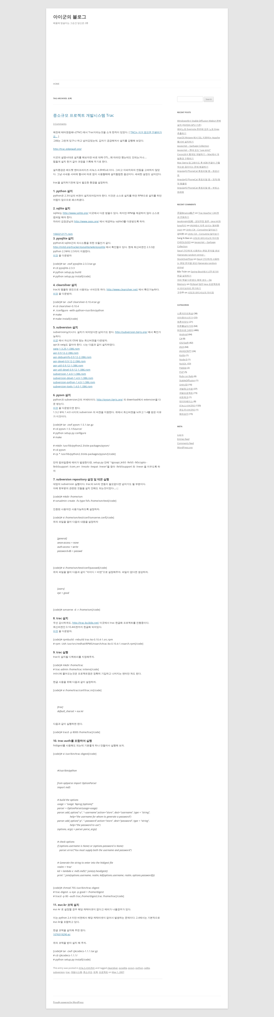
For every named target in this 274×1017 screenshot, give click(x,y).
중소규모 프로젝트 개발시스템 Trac (83, 115)
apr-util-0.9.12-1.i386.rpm (68, 365)
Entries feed (183, 439)
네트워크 (183, 397)
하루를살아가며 (185, 326)
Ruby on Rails (186, 376)
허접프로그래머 (185, 330)
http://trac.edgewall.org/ (67, 149)
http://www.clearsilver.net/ (122, 289)
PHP (181, 372)
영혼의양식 (183, 321)
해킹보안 (183, 413)
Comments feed (185, 443)
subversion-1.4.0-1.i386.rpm (69, 374)
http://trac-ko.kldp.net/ (85, 622)
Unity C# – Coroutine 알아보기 (201, 229)
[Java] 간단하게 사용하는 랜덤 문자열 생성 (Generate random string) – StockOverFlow (198, 255)
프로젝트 (103, 972)
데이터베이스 (186, 401)
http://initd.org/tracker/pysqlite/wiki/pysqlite (79, 247)
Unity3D (183, 384)
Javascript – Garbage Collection (193, 145)
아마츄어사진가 (185, 317)
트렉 (95, 972)
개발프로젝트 (186, 393)
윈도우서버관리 (187, 409)
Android (183, 334)
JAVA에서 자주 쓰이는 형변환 (204, 225)
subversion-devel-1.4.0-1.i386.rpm (73, 378)
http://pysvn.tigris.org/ (110, 399)
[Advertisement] (137, 53)
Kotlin (182, 355)
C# (180, 338)
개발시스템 (76, 972)
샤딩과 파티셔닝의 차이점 (206, 238)
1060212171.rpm (63, 234)
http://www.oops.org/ (86, 221)
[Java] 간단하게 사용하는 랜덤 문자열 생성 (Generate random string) (198, 263)
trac (68, 972)
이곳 (55, 340)
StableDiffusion (187, 380)
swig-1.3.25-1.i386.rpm (66, 348)
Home (56, 83)
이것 (55, 255)
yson (179, 229)
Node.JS (183, 359)
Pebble (182, 367)
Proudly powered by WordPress (68, 1002)
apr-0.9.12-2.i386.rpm (65, 353)
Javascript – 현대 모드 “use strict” (194, 150)
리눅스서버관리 (87, 968)
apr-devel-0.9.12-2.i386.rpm (69, 361)
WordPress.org (185, 447)
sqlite (147, 968)
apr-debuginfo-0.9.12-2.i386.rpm (72, 357)
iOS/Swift (184, 342)
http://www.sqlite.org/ (75, 213)
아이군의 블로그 (69, 17)
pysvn (131, 968)
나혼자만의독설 (185, 313)
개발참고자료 (186, 388)
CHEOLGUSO (184, 242)
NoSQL (183, 363)
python (139, 968)
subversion (59, 972)
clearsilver (112, 968)
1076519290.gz (61, 934)
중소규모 (87, 972)
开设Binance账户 (185, 212)
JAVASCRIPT (185, 351)
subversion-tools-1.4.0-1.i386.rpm (72, 386)
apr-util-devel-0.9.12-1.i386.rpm (71, 369)
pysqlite (123, 968)
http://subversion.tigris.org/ (131, 332)
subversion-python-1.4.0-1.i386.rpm (74, 382)
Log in (180, 434)
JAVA (181, 346)
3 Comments (59, 123)
